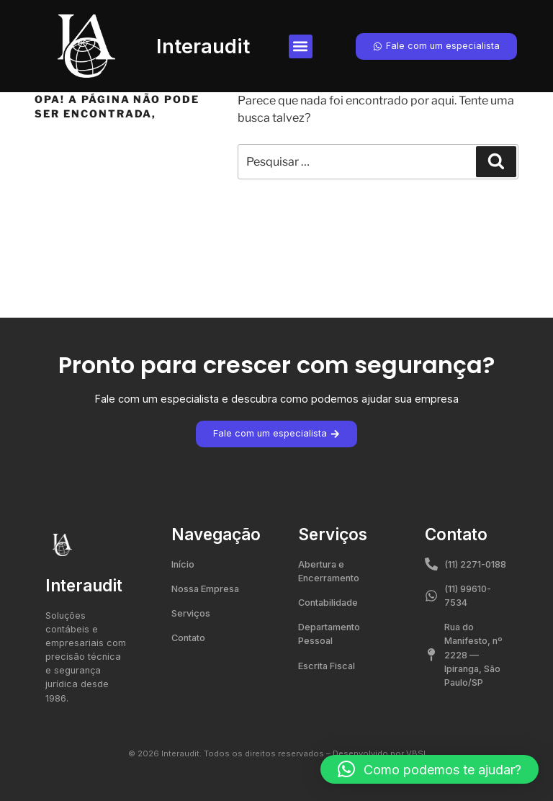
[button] (301, 46)
